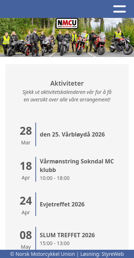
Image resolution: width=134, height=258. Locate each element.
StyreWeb (112, 253)
